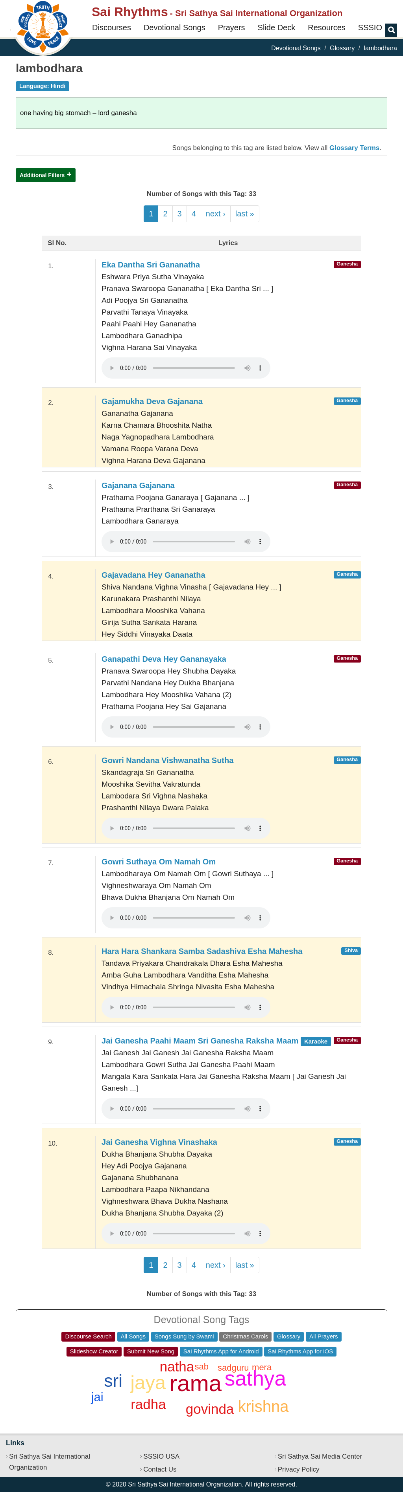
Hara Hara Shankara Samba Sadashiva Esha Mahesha (202, 951)
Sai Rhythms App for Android (221, 1351)
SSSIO (370, 27)
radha (148, 1404)
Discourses (111, 27)
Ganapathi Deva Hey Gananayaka (164, 659)
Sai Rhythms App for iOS (300, 1351)
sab (202, 1366)
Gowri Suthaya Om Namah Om (159, 861)
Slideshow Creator (94, 1351)
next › (216, 213)
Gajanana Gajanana (138, 485)
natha (177, 1366)
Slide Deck (277, 27)
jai (97, 1397)
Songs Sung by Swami (184, 1336)
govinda (210, 1409)
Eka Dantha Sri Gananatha (151, 264)
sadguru (233, 1368)
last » (244, 213)
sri (113, 1380)
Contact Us (159, 1469)
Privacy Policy (299, 1469)
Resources (327, 27)
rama (196, 1383)
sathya (255, 1378)
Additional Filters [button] (42, 175)
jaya (148, 1382)
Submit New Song (150, 1351)
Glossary (342, 48)
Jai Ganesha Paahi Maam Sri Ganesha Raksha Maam (216, 1040)
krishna (263, 1406)
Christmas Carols (245, 1336)
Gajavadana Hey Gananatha (153, 575)
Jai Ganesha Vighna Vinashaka (159, 1142)
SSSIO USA (161, 1456)
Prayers (231, 27)
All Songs (133, 1336)
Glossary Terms (354, 148)
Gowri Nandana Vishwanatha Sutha (167, 760)
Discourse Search (88, 1336)
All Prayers (323, 1336)
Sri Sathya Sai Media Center (320, 1456)
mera (262, 1367)
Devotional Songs (174, 27)
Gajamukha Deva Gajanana (152, 401)
